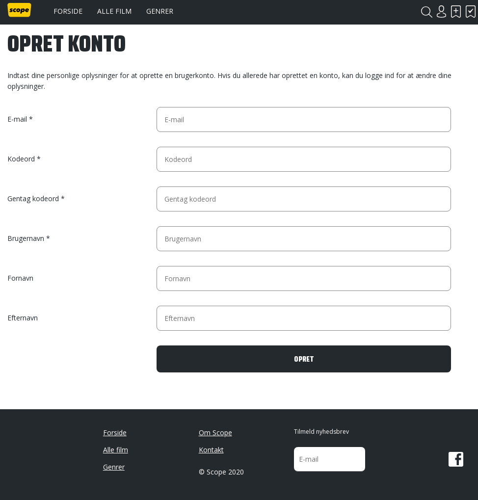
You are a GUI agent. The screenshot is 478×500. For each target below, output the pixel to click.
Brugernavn (25, 238)
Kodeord (21, 158)
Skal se (456, 11)
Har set (470, 11)
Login (441, 11)
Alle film (114, 11)
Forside (67, 11)
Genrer (159, 11)
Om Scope (215, 432)
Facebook (456, 459)
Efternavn (22, 317)
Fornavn (20, 278)
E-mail (17, 119)
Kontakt (211, 449)
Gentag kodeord (33, 198)
